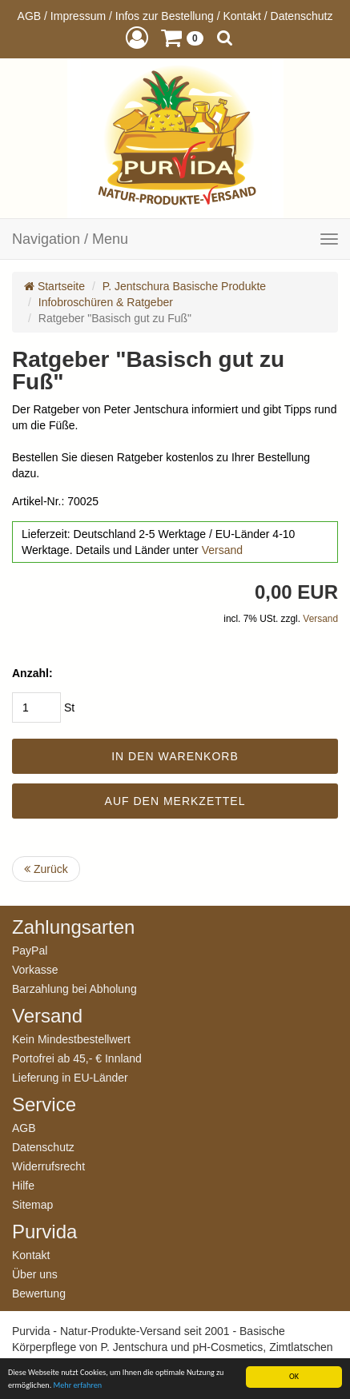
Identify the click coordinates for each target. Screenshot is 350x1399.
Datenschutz (302, 16)
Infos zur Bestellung (164, 16)
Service (44, 1104)
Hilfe (23, 1185)
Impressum (78, 16)
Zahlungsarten (73, 927)
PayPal (29, 950)
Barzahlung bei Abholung (74, 988)
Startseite (54, 286)
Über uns (35, 1274)
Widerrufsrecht (48, 1166)
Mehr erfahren (78, 1385)
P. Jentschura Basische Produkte (184, 286)
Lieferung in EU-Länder (70, 1077)
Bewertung (39, 1293)
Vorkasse (35, 969)
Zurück (46, 869)
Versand (222, 550)
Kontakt (241, 16)
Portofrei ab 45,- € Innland (77, 1058)
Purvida (44, 1232)
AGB (30, 16)
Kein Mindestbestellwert (71, 1039)
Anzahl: (32, 673)
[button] (137, 37)
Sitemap (32, 1204)
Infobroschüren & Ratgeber (105, 302)
